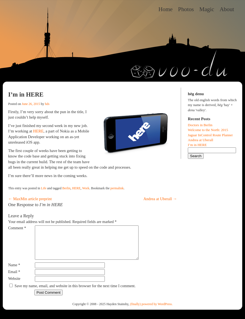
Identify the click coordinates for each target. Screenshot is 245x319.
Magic (206, 9)
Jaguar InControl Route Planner (210, 135)
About (227, 9)
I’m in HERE (197, 145)
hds (47, 104)
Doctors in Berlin (200, 125)
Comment (17, 228)
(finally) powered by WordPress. (151, 310)
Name (14, 272)
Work (85, 188)
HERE (38, 131)
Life (43, 188)
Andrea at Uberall (160, 199)
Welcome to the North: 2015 (208, 130)
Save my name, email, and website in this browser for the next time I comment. (75, 292)
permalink (117, 188)
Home (165, 9)
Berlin (66, 188)
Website (14, 285)
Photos (186, 9)
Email (14, 278)
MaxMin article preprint (30, 199)
